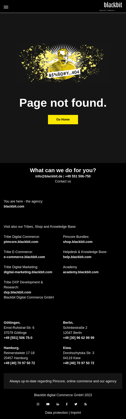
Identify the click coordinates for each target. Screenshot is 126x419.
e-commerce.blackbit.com (24, 257)
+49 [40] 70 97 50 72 (19, 363)
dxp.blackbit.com (17, 292)
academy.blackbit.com (81, 272)
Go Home (63, 119)
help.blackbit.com (77, 257)
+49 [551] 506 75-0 (18, 338)
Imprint (76, 413)
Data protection (56, 413)
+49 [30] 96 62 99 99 (78, 338)
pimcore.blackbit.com (21, 242)
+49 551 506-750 (78, 176)
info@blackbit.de (49, 176)
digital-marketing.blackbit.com (28, 272)
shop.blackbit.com (78, 242)
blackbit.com (14, 206)
